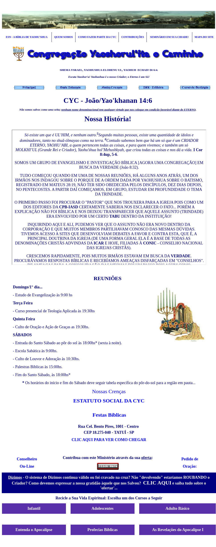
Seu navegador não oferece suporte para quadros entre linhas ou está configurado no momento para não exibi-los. (109, 197)
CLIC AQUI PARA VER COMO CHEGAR (109, 440)
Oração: (190, 466)
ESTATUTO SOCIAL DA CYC (109, 401)
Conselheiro (27, 459)
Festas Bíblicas (109, 415)
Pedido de (189, 459)
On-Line (27, 466)
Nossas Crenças (109, 391)
